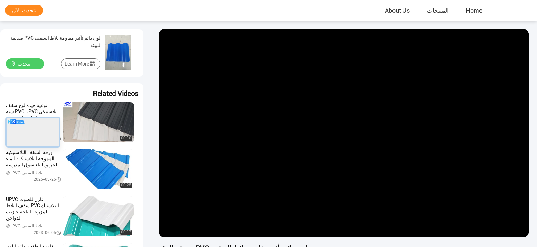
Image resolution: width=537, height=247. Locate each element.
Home (474, 10)
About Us (397, 10)
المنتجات (438, 10)
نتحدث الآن (24, 10)
